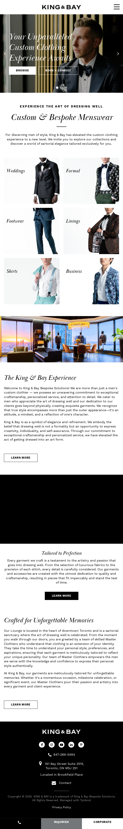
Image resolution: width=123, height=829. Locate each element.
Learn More (20, 458)
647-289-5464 (64, 755)
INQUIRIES (61, 822)
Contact (61, 783)
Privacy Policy (61, 807)
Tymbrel (85, 800)
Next (115, 53)
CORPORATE (102, 822)
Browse (22, 70)
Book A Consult (58, 70)
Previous (8, 53)
